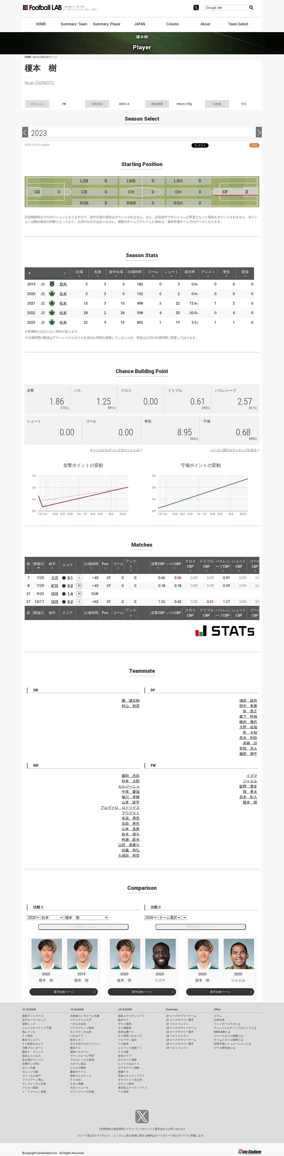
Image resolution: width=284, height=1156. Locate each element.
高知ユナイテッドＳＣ (131, 1075)
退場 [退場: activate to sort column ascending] (244, 273)
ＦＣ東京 (27, 1035)
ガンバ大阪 (29, 1067)
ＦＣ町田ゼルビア (32, 1043)
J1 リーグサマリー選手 (180, 1019)
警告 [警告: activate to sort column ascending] (226, 273)
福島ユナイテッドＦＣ (131, 1015)
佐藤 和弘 (131, 850)
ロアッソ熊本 (126, 1083)
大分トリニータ (79, 1087)
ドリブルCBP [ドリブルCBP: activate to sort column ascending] (206, 565)
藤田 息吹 (131, 776)
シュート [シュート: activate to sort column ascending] (171, 273)
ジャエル (250, 781)
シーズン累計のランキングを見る (233, 450)
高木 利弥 (248, 738)
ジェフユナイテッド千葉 (36, 1027)
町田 (54, 586)
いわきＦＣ (76, 1035)
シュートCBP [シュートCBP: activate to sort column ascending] (239, 565)
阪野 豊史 (248, 786)
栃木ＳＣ (123, 1019)
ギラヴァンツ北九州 (130, 1079)
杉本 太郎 (131, 781)
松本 (63, 294)
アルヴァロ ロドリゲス (120, 808)
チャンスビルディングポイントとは (115, 450)
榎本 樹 (250, 802)
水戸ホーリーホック (34, 1019)
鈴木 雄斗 (131, 834)
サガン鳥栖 (76, 1083)
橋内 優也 (248, 722)
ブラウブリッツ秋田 (82, 1027)
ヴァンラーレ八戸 (80, 1019)
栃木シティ (76, 1039)
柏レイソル (29, 1031)
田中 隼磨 (248, 706)
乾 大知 (250, 732)
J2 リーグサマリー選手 (180, 1031)
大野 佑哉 (248, 727)
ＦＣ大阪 (123, 1051)
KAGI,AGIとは (222, 1031)
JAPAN (139, 24)
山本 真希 (131, 829)
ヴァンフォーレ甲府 (82, 1055)
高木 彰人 (248, 797)
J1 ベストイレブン (177, 1023)
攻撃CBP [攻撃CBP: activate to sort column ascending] (158, 565)
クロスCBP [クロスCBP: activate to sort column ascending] (190, 565)
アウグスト (131, 813)
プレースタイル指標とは (228, 1035)
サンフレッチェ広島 (34, 1083)
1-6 (70, 594)
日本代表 (219, 1019)
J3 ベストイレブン (177, 1047)
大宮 (54, 578)
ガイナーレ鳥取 (127, 1059)
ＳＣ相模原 (124, 1027)
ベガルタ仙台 (78, 1023)
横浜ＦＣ (75, 1047)
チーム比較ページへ (83, 927)
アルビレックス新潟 (82, 1059)
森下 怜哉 (248, 716)
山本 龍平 (131, 802)
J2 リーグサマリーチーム (181, 1027)
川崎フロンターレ (32, 1047)
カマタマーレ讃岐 (128, 1067)
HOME (41, 24)
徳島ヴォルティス (80, 1075)
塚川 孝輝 (131, 797)
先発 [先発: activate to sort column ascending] (97, 273)
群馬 (63, 284)
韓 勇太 (250, 792)
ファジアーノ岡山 (32, 1079)
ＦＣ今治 (75, 1079)
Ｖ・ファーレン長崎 (34, 1091)
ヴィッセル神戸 (31, 1075)
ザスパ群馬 (124, 1023)
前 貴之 (250, 711)
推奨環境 (118, 1129)
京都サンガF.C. (31, 1063)
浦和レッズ (29, 1023)
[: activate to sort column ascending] (37, 273)
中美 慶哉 (131, 792)
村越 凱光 (131, 839)
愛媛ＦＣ (123, 1071)
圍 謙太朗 (131, 700)
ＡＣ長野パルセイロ (130, 1035)
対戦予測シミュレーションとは (232, 1043)
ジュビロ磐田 (78, 1067)
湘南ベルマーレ (79, 1051)
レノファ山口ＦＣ (128, 1063)
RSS (254, 145)
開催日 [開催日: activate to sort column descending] (38, 565)
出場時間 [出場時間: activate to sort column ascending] (134, 273)
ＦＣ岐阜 (123, 1043)
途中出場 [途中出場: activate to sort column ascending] (116, 273)
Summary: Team (74, 24)
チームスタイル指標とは (228, 1039)
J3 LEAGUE (125, 1009)
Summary (172, 1009)
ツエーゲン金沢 (127, 1039)
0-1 (70, 578)
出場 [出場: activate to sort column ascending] (79, 273)
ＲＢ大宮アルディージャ (84, 1043)
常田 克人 (248, 748)
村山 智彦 (131, 706)
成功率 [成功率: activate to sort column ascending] (189, 273)
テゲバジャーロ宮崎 (82, 1091)
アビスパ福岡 (30, 1087)
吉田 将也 (131, 824)
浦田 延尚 (248, 700)
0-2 (70, 586)
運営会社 (160, 1129)
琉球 (54, 594)
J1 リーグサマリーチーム (181, 1015)
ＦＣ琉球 (123, 1091)
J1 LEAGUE (29, 1009)
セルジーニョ (129, 786)
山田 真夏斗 (129, 845)
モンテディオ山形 (80, 1031)
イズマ (252, 776)
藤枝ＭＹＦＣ (78, 1071)
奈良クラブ (124, 1055)
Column (172, 24)
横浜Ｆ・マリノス (32, 1051)
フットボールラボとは (227, 1023)
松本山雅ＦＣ (126, 1031)
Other (217, 1009)
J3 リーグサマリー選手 (180, 1043)
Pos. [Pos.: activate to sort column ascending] (105, 565)
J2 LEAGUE (77, 1009)
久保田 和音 (129, 855)
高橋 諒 (250, 743)
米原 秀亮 (131, 818)
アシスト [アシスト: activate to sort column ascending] (208, 273)
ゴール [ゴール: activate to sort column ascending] (153, 273)
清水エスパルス (31, 1055)
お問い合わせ (175, 1129)
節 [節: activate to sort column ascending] (28, 565)
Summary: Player (106, 24)
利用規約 (106, 1129)
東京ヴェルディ (31, 1039)
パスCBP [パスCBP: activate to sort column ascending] (174, 565)
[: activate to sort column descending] (29, 273)
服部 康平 (248, 754)
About (205, 24)
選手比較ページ (64, 992)
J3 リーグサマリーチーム (181, 1039)
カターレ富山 (78, 1063)
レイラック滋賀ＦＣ (130, 1047)
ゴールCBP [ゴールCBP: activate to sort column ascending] (255, 565)
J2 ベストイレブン (177, 1035)
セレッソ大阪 (30, 1071)
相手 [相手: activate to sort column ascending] (52, 565)
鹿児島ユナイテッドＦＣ (132, 1087)
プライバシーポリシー (139, 1129)
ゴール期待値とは (224, 1047)
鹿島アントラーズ (32, 1015)
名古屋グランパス (32, 1059)
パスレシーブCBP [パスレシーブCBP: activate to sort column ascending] (223, 565)
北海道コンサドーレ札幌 (84, 1015)
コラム (218, 1015)
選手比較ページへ (201, 927)
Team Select (238, 24)
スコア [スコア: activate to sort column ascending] (67, 565)
